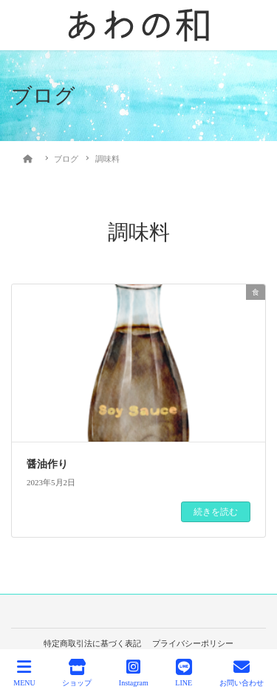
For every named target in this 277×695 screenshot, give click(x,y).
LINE (183, 673)
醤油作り (47, 464)
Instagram (133, 673)
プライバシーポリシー (192, 643)
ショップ (77, 673)
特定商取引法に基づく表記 (92, 643)
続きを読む (216, 512)
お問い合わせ (241, 673)
